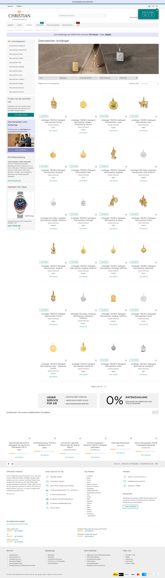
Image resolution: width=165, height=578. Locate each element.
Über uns (117, 464)
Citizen (89, 509)
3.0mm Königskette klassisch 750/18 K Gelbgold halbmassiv (95, 445)
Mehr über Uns (11, 493)
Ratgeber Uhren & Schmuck (96, 565)
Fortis (89, 497)
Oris (88, 495)
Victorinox (90, 514)
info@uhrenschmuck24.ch (136, 481)
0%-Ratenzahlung (93, 557)
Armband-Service (15, 559)
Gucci (88, 482)
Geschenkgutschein (15, 563)
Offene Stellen (130, 563)
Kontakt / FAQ (130, 555)
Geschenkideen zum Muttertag (82, 1)
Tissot (89, 480)
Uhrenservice (13, 555)
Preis (48, 78)
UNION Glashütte (92, 490)
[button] (19, 228)
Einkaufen (51, 555)
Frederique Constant (94, 493)
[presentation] (153, 412)
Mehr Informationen (14, 180)
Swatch (89, 511)
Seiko (88, 507)
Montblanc (90, 488)
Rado (88, 478)
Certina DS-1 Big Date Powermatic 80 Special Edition (69, 445)
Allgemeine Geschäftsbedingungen (98, 555)
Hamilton (90, 501)
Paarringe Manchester (120, 443)
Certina (89, 503)
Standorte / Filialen (134, 486)
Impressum (129, 559)
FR (153, 6)
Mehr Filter (123, 78)
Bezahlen (51, 557)
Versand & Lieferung (55, 559)
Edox (88, 505)
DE (149, 6)
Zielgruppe (68, 78)
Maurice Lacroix (92, 484)
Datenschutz (91, 561)
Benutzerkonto (135, 17)
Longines (90, 476)
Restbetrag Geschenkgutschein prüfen (22, 565)
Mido (88, 499)
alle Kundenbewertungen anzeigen (17, 524)
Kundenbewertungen (94, 559)
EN (157, 6)
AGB (156, 464)
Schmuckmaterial (89, 78)
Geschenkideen (53, 563)
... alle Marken (91, 516)
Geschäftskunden (92, 563)
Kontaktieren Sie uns (146, 464)
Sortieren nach (134, 83)
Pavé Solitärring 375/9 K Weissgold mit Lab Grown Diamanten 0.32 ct (19, 445)
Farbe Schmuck (109, 78)
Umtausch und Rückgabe (129, 464)
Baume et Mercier (93, 486)
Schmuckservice (14, 557)
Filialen (127, 557)
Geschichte (129, 561)
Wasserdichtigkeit (15, 561)
